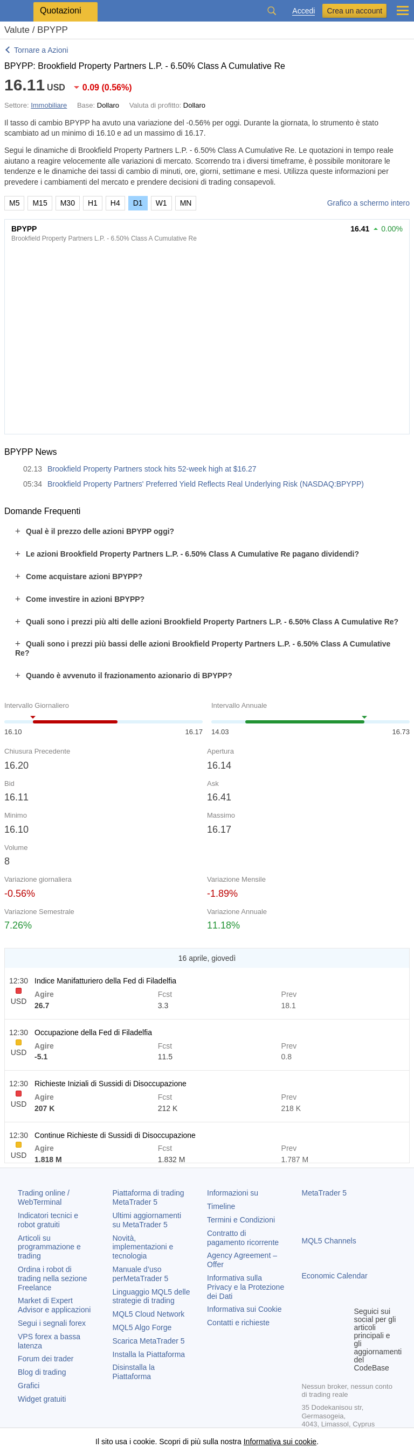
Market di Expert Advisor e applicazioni (54, 1305)
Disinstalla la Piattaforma (134, 1372)
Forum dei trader (45, 1358)
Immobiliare (49, 105)
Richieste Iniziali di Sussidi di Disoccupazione (110, 1083)
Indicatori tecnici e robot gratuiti (48, 1220)
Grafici (28, 1385)
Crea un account (354, 10)
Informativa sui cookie (280, 1441)
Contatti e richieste (238, 1322)
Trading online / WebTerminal (44, 1197)
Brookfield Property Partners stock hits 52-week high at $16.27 (152, 469)
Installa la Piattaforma (149, 1354)
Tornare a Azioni (41, 50)
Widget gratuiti (42, 1399)
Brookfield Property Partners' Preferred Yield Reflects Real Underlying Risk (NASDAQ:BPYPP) (205, 484)
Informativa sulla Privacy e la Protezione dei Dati (245, 1287)
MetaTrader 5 (324, 1193)
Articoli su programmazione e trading (49, 1247)
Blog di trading (42, 1372)
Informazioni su (232, 1193)
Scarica (149, 1341)
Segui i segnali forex (52, 1323)
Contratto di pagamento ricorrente (243, 1238)
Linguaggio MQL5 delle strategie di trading (151, 1296)
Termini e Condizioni (241, 1219)
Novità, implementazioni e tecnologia (143, 1247)
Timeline (221, 1206)
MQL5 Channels (329, 1240)
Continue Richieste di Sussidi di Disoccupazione (115, 1135)
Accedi (303, 11)
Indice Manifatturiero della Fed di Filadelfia (105, 980)
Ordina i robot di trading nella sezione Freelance (52, 1278)
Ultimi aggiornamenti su (147, 1220)
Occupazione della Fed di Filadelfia (93, 1032)
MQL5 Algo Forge (142, 1327)
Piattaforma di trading (148, 1197)
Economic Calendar (335, 1275)
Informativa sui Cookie (244, 1309)
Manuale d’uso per (141, 1274)
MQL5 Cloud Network (149, 1314)
